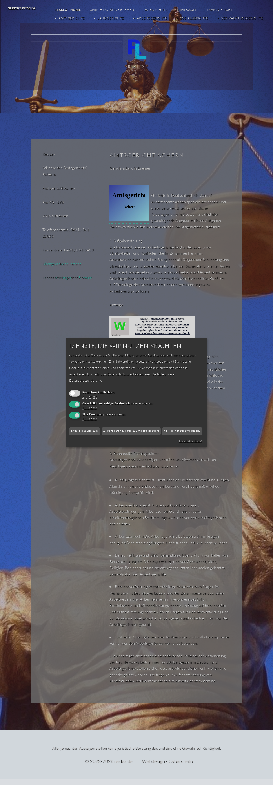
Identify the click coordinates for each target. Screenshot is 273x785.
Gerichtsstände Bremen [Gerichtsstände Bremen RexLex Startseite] (114, 9)
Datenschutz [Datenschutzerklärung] (157, 9)
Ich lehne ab (84, 431)
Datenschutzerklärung (84, 380)
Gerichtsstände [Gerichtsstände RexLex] (22, 8)
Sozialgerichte (195, 18)
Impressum (187, 9)
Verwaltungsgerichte (242, 18)
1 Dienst (90, 397)
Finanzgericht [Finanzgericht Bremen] (219, 9)
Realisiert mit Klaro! (191, 441)
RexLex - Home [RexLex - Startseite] (69, 9)
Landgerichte (112, 18)
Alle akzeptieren (182, 431)
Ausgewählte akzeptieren (131, 431)
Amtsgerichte (73, 18)
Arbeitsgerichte (153, 18)
